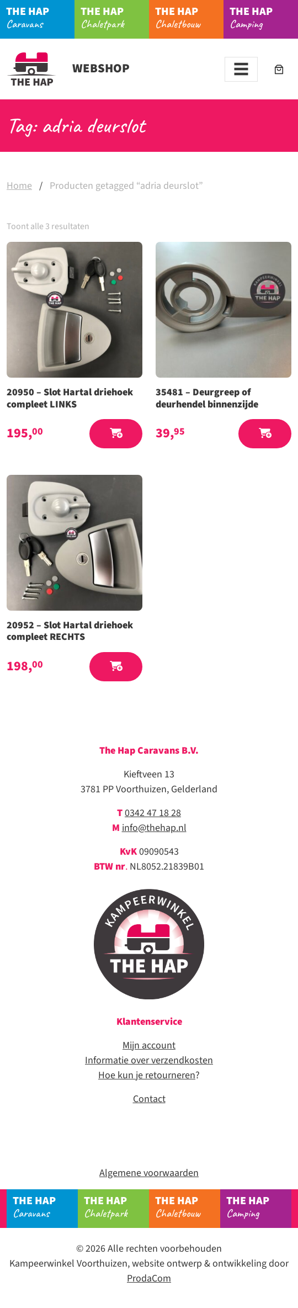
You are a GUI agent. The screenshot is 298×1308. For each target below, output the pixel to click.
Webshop (68, 68)
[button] (115, 433)
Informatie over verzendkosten (149, 1060)
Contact (149, 1099)
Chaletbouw (189, 17)
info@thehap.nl (154, 828)
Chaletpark (115, 17)
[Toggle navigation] (241, 69)
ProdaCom (149, 1278)
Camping (264, 17)
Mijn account (149, 1045)
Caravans (40, 17)
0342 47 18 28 (153, 813)
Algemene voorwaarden (149, 1173)
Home (19, 186)
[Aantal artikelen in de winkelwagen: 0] (279, 69)
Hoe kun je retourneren (146, 1075)
